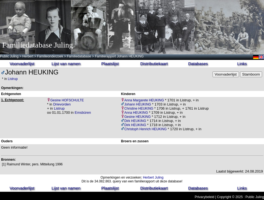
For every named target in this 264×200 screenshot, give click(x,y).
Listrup (13, 79)
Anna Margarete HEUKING (144, 100)
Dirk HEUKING (135, 121)
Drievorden (62, 104)
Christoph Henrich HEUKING (145, 129)
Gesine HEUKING (137, 117)
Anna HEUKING (136, 113)
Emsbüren (83, 112)
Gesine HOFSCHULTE (67, 100)
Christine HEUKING (138, 108)
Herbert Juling (153, 177)
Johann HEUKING (137, 104)
